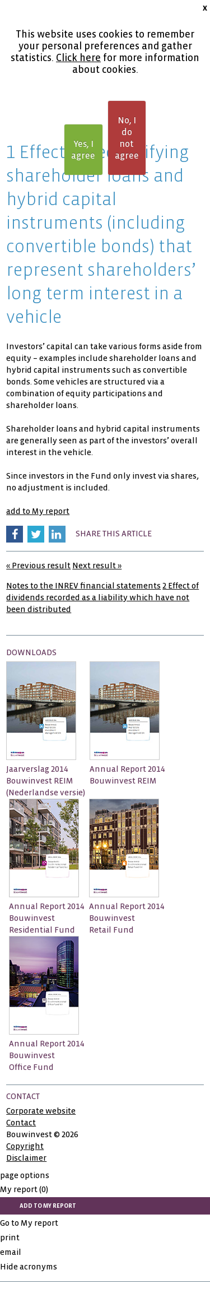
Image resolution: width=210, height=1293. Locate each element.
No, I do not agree (127, 137)
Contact (21, 1122)
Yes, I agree (83, 149)
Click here (78, 58)
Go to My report (29, 1222)
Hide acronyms (28, 1266)
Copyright (25, 1146)
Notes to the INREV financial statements (83, 585)
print (10, 1237)
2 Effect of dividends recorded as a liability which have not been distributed (102, 597)
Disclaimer (26, 1157)
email (10, 1252)
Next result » (97, 565)
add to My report (37, 511)
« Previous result (38, 565)
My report (24, 1189)
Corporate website (41, 1110)
